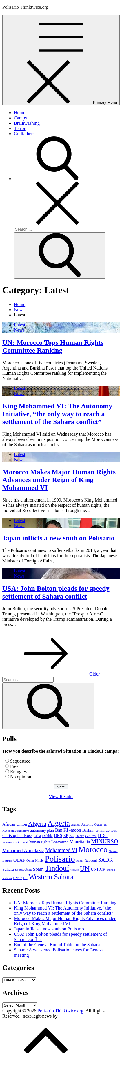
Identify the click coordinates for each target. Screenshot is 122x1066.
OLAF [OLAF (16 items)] (19, 860)
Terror (20, 128)
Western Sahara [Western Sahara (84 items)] (51, 877)
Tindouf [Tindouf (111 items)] (57, 868)
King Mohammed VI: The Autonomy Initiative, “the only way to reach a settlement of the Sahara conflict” (57, 413)
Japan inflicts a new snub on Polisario (58, 538)
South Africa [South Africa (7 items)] (23, 869)
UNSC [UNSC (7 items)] (17, 878)
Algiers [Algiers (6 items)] (75, 824)
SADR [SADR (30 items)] (105, 860)
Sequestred (20, 761)
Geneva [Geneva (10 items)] (90, 835)
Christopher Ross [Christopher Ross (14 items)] (17, 835)
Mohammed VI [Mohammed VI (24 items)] (61, 850)
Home (19, 112)
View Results (61, 796)
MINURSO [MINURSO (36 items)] (104, 841)
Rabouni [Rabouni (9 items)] (91, 861)
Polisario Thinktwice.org (25, 7)
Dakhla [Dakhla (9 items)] (47, 836)
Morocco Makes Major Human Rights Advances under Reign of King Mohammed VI (59, 479)
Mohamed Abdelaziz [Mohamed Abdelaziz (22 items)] (23, 850)
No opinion (20, 776)
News (19, 330)
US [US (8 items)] (25, 878)
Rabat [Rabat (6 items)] (79, 860)
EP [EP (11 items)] (65, 835)
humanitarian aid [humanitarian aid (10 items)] (15, 842)
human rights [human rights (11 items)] (39, 842)
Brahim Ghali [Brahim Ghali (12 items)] (93, 830)
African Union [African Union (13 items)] (14, 824)
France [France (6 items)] (79, 836)
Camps (20, 117)
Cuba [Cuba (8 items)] (37, 836)
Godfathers (24, 133)
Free (14, 766)
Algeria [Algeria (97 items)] (59, 823)
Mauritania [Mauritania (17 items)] (80, 841)
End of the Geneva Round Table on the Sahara (57, 944)
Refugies (18, 771)
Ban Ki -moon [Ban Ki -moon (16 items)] (68, 830)
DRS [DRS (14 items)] (58, 835)
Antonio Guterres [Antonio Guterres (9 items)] (94, 824)
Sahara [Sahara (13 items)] (8, 869)
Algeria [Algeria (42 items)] (37, 823)
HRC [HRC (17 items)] (103, 835)
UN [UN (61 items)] (85, 868)
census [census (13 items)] (111, 830)
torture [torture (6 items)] (74, 869)
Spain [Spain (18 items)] (38, 869)
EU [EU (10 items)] (71, 835)
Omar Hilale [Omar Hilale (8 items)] (35, 861)
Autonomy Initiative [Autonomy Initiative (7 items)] (15, 830)
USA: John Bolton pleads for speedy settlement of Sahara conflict (56, 592)
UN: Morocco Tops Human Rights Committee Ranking (52, 346)
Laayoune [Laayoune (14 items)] (59, 842)
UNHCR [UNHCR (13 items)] (98, 869)
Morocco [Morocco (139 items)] (93, 849)
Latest (19, 324)
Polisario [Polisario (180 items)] (60, 858)
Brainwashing (27, 123)
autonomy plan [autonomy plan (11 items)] (42, 830)
